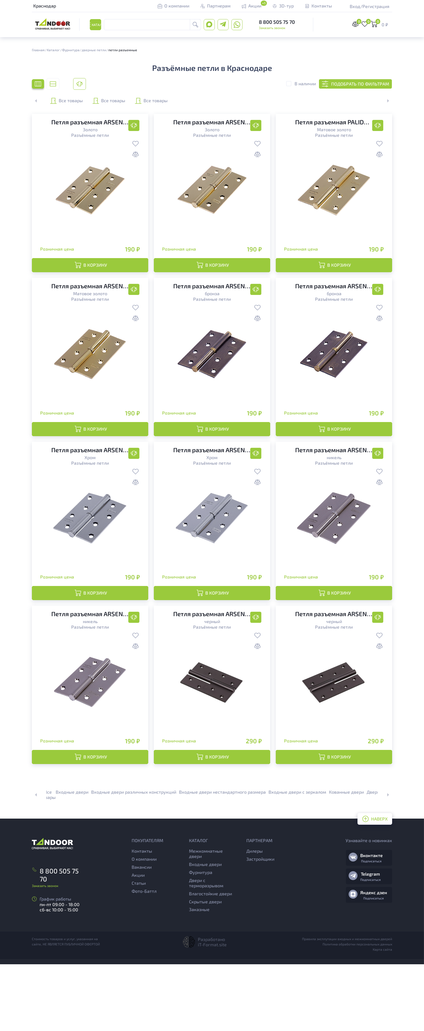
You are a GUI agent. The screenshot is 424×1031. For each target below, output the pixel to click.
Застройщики (260, 925)
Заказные (199, 976)
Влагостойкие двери (210, 960)
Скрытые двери (205, 968)
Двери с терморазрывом (206, 949)
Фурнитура (200, 939)
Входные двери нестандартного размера (222, 858)
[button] (385, 101)
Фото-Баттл (144, 957)
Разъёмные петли (90, 135)
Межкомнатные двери (206, 920)
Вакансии (142, 933)
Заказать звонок (272, 28)
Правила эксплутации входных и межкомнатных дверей (347, 1005)
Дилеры (254, 918)
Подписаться (371, 928)
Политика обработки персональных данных (357, 1011)
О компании (144, 925)
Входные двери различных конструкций (133, 858)
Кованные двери (346, 858)
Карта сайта (382, 1016)
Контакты (142, 918)
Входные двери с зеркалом (297, 858)
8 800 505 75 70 (277, 22)
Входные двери (72, 858)
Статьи (139, 949)
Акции (138, 941)
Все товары (79, 100)
